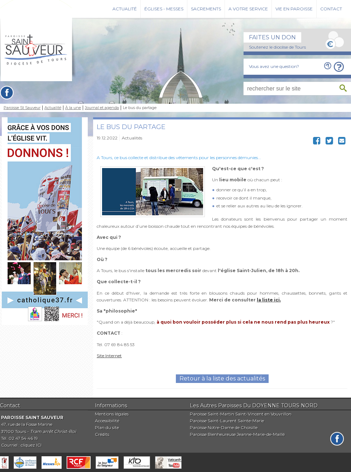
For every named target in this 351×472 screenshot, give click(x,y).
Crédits (102, 434)
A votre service (248, 8)
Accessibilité (107, 420)
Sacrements (206, 8)
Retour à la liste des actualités (222, 378)
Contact (331, 8)
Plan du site (107, 427)
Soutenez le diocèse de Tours (277, 47)
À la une (73, 107)
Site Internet (109, 355)
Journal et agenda (102, 107)
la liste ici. (269, 300)
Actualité (124, 8)
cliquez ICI (31, 445)
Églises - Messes (163, 8)
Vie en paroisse (294, 8)
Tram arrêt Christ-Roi (53, 431)
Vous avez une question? (274, 66)
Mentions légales (112, 414)
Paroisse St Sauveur (22, 107)
